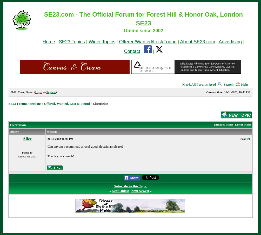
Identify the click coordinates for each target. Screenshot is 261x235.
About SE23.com (197, 41)
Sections (35, 104)
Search (225, 84)
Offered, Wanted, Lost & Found (67, 104)
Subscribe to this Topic (130, 186)
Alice (27, 139)
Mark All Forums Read (199, 84)
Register (51, 92)
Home (49, 41)
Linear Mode (243, 124)
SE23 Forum (18, 104)
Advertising (230, 41)
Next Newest (140, 191)
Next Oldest (120, 191)
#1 (248, 138)
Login (38, 92)
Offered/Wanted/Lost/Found (148, 41)
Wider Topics (102, 41)
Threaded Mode (223, 124)
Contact (132, 51)
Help (242, 84)
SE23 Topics (72, 41)
